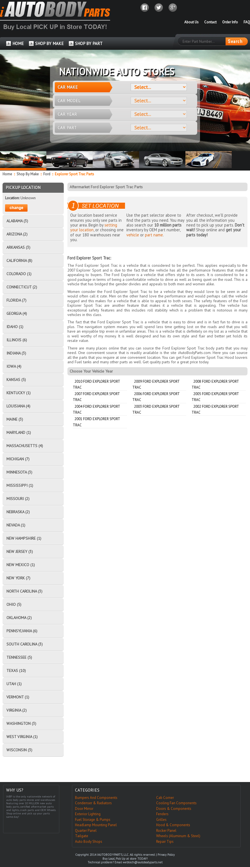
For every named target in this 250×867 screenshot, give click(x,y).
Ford (47, 174)
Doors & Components (173, 808)
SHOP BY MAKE (49, 43)
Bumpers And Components (96, 797)
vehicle (132, 235)
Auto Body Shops (88, 841)
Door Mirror (84, 808)
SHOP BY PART (89, 43)
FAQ (247, 22)
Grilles (161, 819)
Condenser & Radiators (93, 803)
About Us (191, 22)
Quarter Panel (86, 830)
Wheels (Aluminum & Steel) (178, 836)
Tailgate (81, 836)
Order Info (230, 22)
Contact (210, 22)
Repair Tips (165, 841)
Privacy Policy (166, 855)
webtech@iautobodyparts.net (143, 862)
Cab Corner (165, 797)
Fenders (162, 814)
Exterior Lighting (88, 814)
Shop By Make (28, 174)
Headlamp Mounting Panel (96, 825)
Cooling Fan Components (176, 803)
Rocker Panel (166, 830)
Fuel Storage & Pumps (92, 819)
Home (7, 174)
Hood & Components (173, 825)
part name (154, 235)
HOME (18, 43)
